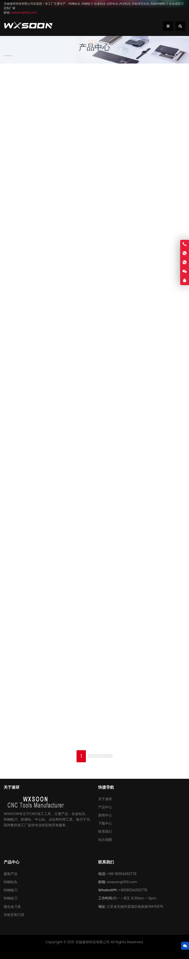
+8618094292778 (132, 890)
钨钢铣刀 (10, 890)
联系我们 (105, 831)
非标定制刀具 (14, 914)
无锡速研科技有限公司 (92, 942)
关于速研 (105, 798)
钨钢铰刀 (10, 898)
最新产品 (10, 873)
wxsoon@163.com (122, 881)
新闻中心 (105, 815)
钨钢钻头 (10, 881)
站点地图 (105, 839)
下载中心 (105, 823)
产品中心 (105, 807)
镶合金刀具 (12, 906)
